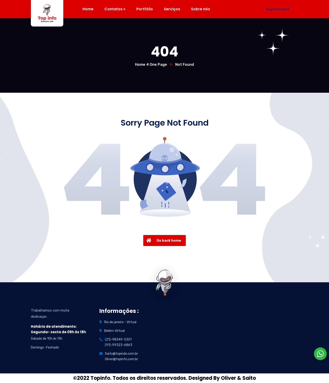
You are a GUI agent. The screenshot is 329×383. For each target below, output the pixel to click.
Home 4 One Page (151, 64)
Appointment (277, 9)
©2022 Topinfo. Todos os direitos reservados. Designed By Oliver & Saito (164, 378)
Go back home (163, 240)
